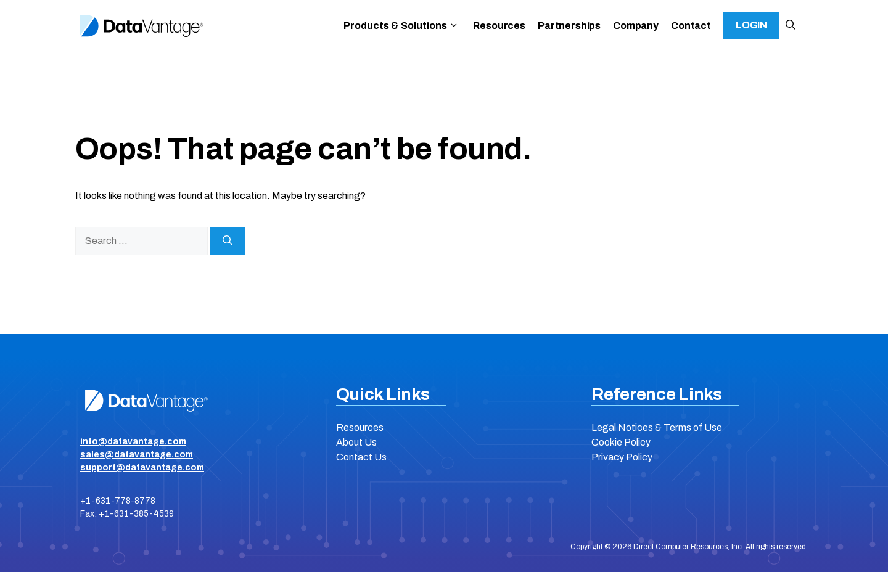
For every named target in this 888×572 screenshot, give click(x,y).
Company (636, 25)
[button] (790, 25)
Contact (691, 25)
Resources (499, 25)
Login (751, 25)
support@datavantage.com (142, 467)
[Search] (227, 241)
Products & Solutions (401, 25)
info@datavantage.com (133, 441)
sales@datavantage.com (136, 454)
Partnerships (569, 25)
